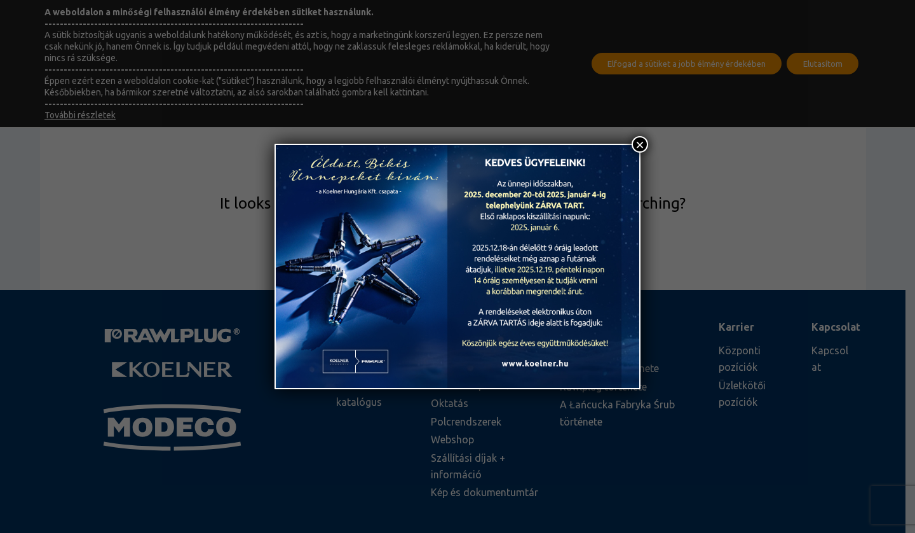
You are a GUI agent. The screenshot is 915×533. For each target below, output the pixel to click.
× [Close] (639, 144)
